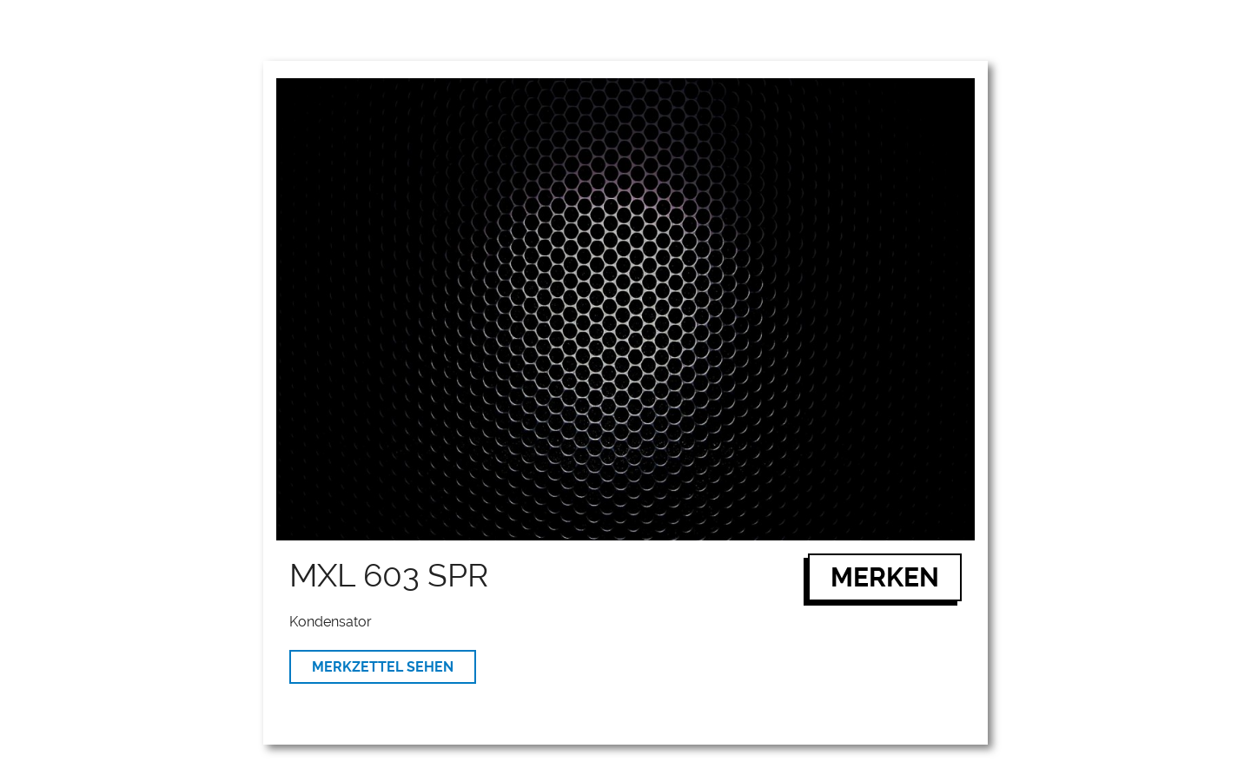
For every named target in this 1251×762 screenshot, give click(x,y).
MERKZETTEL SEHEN (382, 667)
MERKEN (885, 577)
